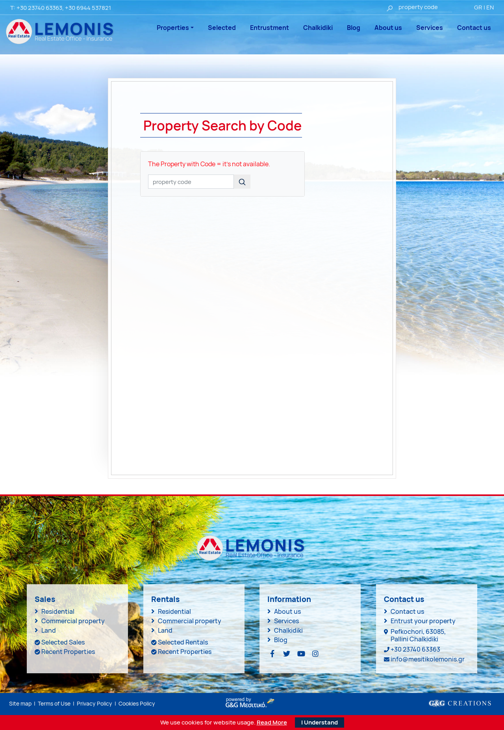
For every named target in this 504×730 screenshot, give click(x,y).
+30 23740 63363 (39, 8)
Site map (20, 703)
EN (490, 7)
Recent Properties (68, 651)
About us (388, 27)
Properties (173, 27)
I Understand (319, 722)
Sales (45, 599)
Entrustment (269, 27)
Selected (222, 27)
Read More (272, 722)
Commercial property (73, 621)
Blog (353, 27)
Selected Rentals (183, 642)
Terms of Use (54, 703)
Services (429, 27)
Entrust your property (423, 621)
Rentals (165, 599)
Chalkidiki (318, 27)
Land (48, 630)
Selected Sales (63, 642)
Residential (57, 611)
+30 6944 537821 (88, 8)
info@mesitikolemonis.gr (428, 659)
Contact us (474, 27)
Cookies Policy (137, 703)
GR (478, 7)
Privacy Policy (94, 703)
